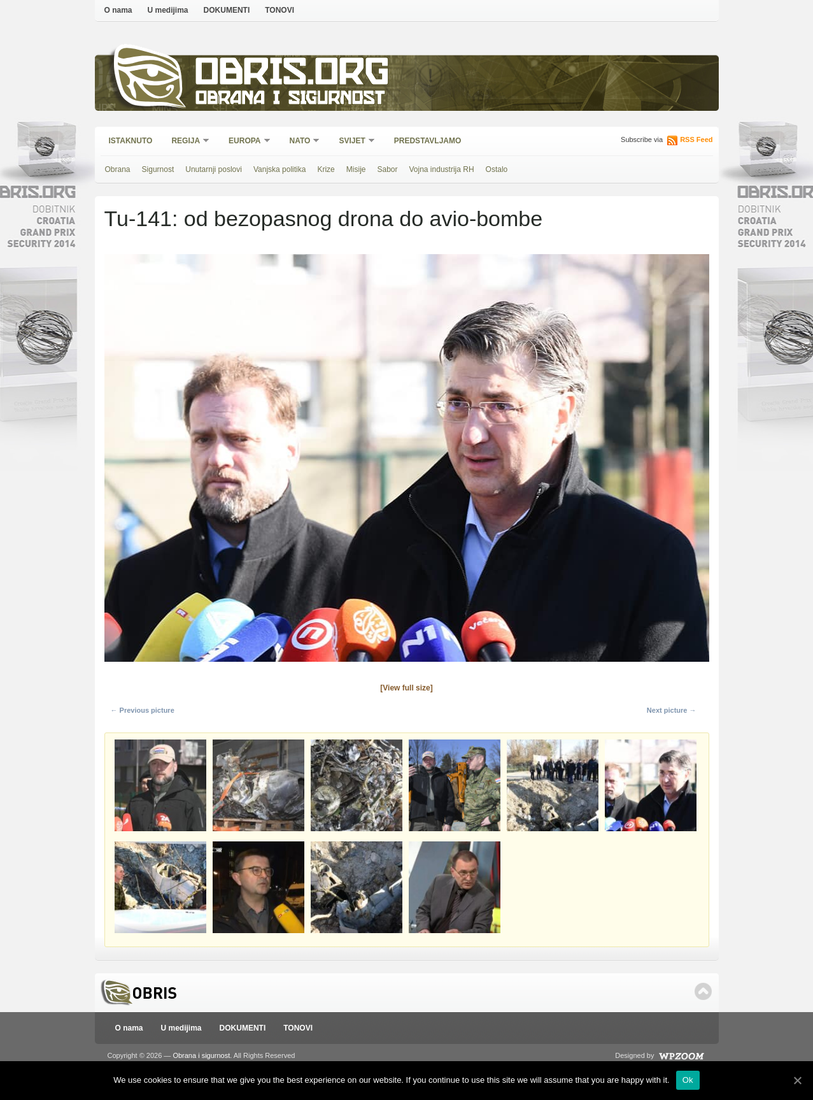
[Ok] (797, 1080)
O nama (118, 10)
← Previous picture (142, 710)
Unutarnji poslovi (213, 169)
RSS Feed (696, 139)
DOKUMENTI (227, 10)
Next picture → (671, 710)
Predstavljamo (428, 140)
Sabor (387, 169)
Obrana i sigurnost (290, 100)
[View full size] (406, 687)
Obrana (118, 169)
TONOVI (279, 10)
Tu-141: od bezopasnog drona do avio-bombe (323, 218)
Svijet (352, 141)
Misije (356, 169)
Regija (186, 141)
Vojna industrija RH (441, 169)
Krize (325, 169)
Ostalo (497, 169)
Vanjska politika (279, 169)
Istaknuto (131, 140)
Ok (687, 1080)
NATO (300, 141)
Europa (245, 141)
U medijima (168, 10)
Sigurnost (158, 169)
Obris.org (292, 74)
